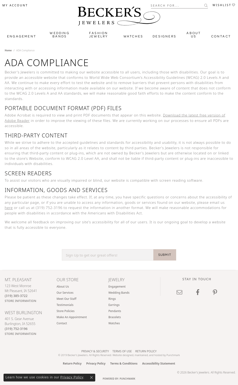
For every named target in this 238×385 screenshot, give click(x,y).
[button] (15, 5)
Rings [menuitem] (112, 299)
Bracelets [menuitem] (114, 317)
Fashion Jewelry (98, 35)
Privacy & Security (95, 351)
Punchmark (173, 355)
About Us (193, 35)
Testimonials (64, 305)
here (9, 207)
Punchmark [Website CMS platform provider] (127, 378)
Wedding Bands (59, 35)
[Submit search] (206, 5)
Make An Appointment (71, 317)
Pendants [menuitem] (114, 311)
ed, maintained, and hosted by (149, 355)
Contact (221, 36)
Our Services (64, 293)
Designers (164, 36)
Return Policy (146, 351)
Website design (121, 355)
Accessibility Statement (158, 363)
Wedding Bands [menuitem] (119, 293)
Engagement (21, 36)
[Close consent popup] (91, 377)
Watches (133, 36)
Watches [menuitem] (114, 323)
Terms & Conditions (124, 363)
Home (8, 50)
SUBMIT (164, 254)
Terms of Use (122, 351)
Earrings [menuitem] (114, 305)
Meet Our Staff (66, 299)
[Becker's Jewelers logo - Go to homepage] (119, 17)
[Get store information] (20, 301)
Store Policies (65, 311)
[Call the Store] (16, 295)
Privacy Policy (96, 363)
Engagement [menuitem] (117, 287)
